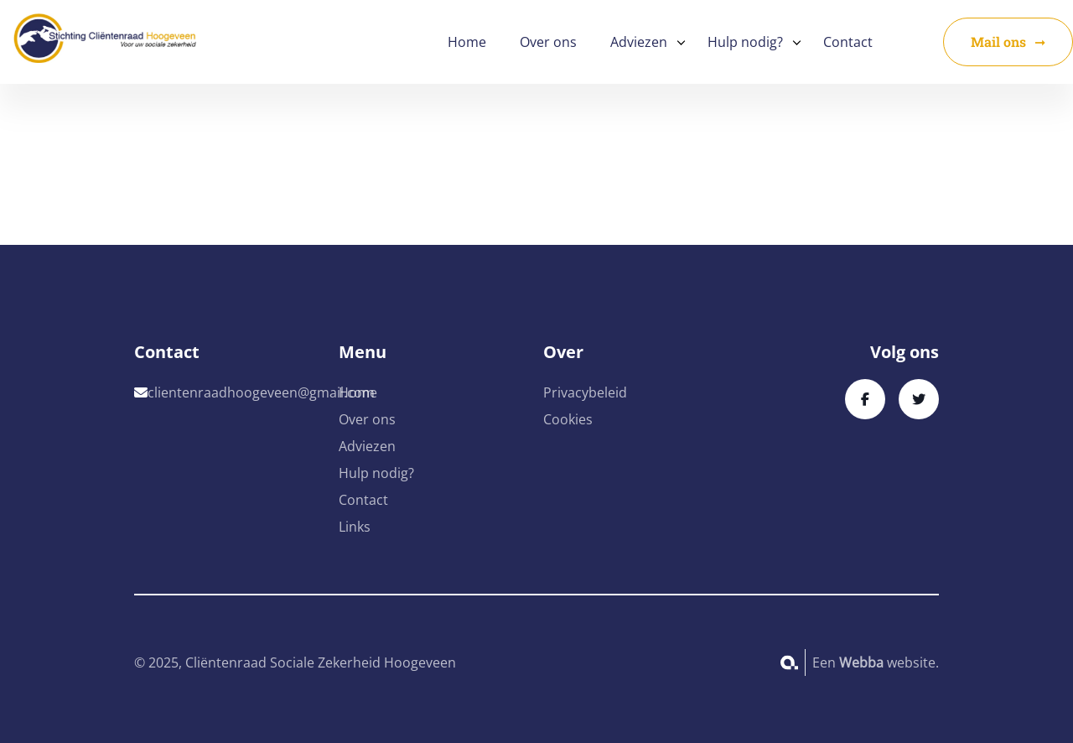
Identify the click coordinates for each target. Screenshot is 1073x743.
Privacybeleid (585, 392)
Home (467, 42)
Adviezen (638, 42)
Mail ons (998, 41)
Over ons (548, 42)
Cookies (568, 419)
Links (355, 526)
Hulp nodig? (745, 42)
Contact (848, 42)
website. (889, 662)
